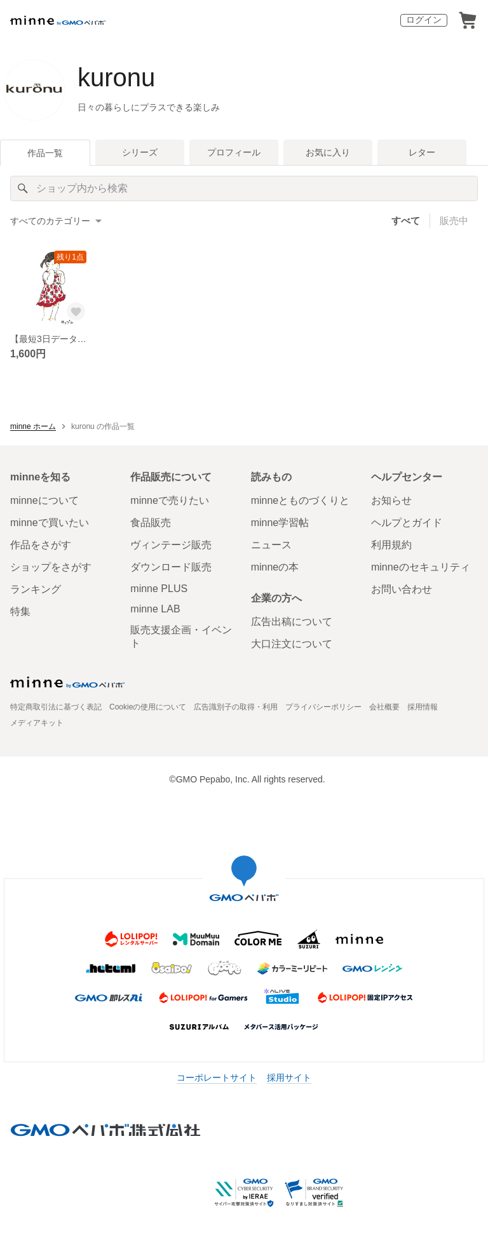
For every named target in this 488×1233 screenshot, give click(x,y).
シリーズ (140, 152)
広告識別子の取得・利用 (236, 706)
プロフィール (234, 152)
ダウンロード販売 (171, 567)
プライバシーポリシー (323, 706)
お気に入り (328, 152)
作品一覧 (45, 153)
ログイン (424, 20)
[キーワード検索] (244, 188)
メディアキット (37, 722)
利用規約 (391, 544)
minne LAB (155, 608)
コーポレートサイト (217, 1077)
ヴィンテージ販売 (171, 544)
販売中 (454, 220)
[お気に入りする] (76, 311)
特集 (20, 611)
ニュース (271, 544)
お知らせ (391, 500)
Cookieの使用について (147, 706)
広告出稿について (291, 621)
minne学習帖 (280, 522)
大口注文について (291, 643)
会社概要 (384, 706)
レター (422, 152)
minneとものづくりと (300, 500)
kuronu (116, 77)
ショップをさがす (51, 567)
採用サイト (289, 1077)
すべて (405, 220)
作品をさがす (40, 544)
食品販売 (150, 522)
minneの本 (275, 567)
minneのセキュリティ (420, 567)
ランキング (35, 589)
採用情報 (422, 706)
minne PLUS (158, 588)
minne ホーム (33, 426)
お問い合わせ (401, 589)
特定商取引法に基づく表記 (56, 706)
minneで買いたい (49, 522)
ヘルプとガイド (406, 522)
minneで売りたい (169, 500)
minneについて (44, 500)
